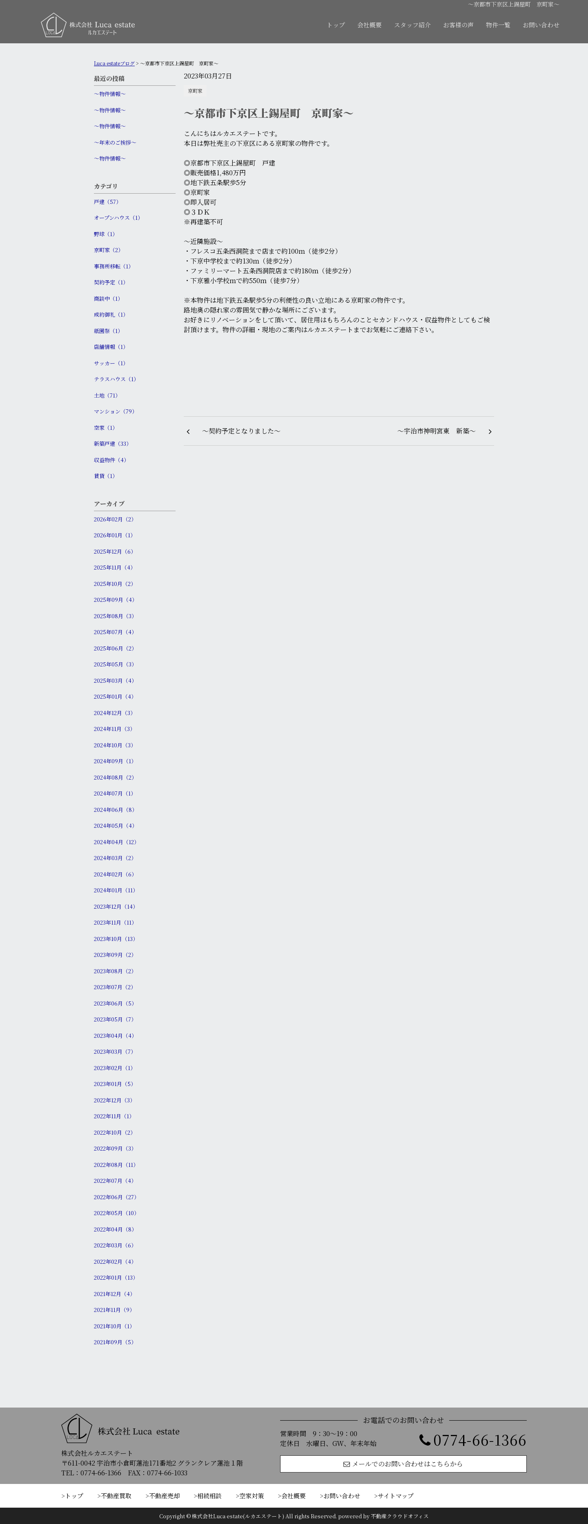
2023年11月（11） (115, 922)
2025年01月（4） (115, 696)
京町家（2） (108, 250)
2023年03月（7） (115, 1051)
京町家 (195, 90)
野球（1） (106, 234)
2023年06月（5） (115, 1003)
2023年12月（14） (116, 906)
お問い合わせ (541, 24)
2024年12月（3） (115, 713)
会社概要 (369, 24)
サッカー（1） (111, 363)
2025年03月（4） (115, 680)
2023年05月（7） (115, 1019)
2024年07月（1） (115, 793)
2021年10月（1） (114, 1326)
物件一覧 (498, 24)
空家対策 (251, 1495)
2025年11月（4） (115, 567)
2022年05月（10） (116, 1213)
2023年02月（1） (115, 1068)
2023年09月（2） (115, 955)
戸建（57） (107, 202)
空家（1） (106, 427)
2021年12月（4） (114, 1294)
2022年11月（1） (114, 1116)
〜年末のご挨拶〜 (115, 142)
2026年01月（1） (115, 535)
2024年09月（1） (115, 761)
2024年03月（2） (115, 858)
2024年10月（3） (115, 745)
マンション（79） (115, 411)
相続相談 (209, 1495)
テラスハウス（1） (116, 379)
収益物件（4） (111, 460)
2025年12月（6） (115, 551)
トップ (336, 24)
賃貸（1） (106, 476)
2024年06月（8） (115, 809)
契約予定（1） (111, 282)
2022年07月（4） (115, 1180)
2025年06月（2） (115, 648)
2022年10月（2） (115, 1132)
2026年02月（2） (115, 519)
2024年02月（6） (115, 874)
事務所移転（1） (114, 266)
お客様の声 (458, 24)
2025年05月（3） (115, 664)
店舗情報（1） (111, 347)
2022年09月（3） (115, 1148)
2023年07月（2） (115, 987)
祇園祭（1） (108, 331)
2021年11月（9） (114, 1310)
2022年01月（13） (116, 1277)
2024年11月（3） (114, 729)
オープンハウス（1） (118, 217)
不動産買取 (116, 1495)
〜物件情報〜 (110, 94)
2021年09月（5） (115, 1342)
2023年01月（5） (115, 1084)
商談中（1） (108, 298)
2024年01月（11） (116, 890)
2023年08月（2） (115, 971)
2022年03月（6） (115, 1245)
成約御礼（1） (111, 314)
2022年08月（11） (116, 1165)
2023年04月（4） (115, 1035)
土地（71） (107, 395)
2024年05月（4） (115, 825)
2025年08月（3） (115, 616)
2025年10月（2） (115, 584)
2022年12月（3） (114, 1100)
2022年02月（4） (115, 1261)
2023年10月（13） (116, 939)
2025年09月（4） (115, 599)
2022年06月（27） (116, 1197)
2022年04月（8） (115, 1229)
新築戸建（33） (112, 443)
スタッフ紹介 (412, 24)
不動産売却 (164, 1495)
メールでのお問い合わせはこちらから (403, 1463)
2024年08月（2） (115, 777)
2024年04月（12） (116, 842)
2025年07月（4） (115, 632)
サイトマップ (396, 1495)
